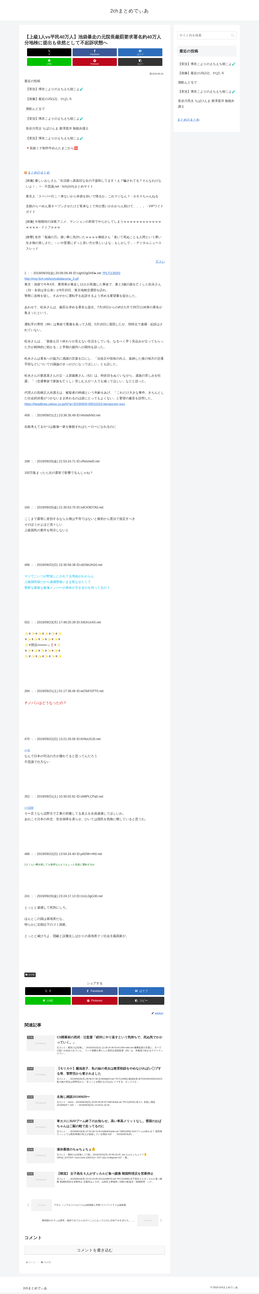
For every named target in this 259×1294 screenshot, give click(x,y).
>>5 (27, 741)
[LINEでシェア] (106, 52)
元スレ (160, 252)
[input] (206, 35)
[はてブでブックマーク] (83, 52)
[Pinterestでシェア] (130, 52)
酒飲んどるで (35, 99)
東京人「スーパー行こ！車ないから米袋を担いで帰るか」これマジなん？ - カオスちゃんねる (92, 186)
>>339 (28, 798)
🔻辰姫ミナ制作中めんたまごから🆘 (52, 138)
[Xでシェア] (35, 52)
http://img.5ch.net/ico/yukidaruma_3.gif (51, 269)
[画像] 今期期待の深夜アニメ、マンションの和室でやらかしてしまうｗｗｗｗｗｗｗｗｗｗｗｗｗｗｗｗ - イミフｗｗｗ (93, 214)
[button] (154, 52)
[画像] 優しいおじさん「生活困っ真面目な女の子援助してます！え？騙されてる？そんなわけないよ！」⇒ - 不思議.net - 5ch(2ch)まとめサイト (93, 173)
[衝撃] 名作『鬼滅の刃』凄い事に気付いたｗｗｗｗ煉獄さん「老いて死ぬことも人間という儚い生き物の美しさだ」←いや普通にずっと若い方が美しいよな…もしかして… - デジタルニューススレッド (93, 233)
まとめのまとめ (39, 163)
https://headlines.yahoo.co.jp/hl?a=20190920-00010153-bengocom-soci (74, 394)
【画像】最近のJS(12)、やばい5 (49, 89)
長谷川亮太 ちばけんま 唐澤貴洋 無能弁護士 (57, 119)
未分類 (30, 965)
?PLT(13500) (111, 263)
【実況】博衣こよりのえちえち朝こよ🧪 (54, 79)
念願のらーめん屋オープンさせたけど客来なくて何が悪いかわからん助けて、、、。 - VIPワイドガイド (94, 199)
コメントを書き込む (95, 1252)
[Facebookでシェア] (59, 52)
